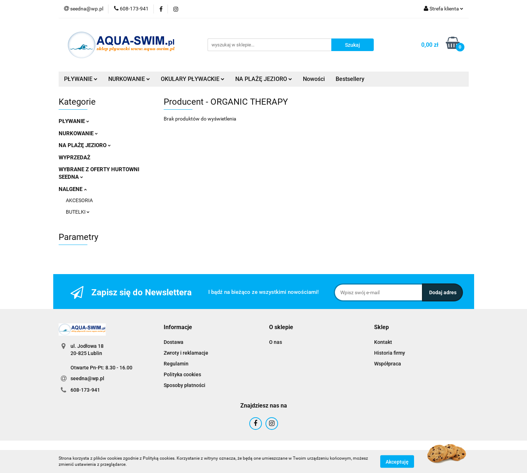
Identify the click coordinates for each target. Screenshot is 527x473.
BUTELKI (78, 212)
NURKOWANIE (129, 79)
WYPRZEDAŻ (74, 157)
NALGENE (73, 189)
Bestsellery (350, 79)
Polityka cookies (182, 374)
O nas (275, 342)
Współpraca (387, 364)
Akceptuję (397, 461)
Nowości (314, 79)
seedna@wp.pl (87, 378)
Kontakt (383, 342)
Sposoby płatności (184, 385)
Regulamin (176, 364)
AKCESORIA (79, 200)
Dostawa (173, 342)
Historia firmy (389, 353)
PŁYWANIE (80, 79)
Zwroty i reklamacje (186, 353)
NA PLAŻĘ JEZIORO (263, 79)
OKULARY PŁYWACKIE (192, 79)
